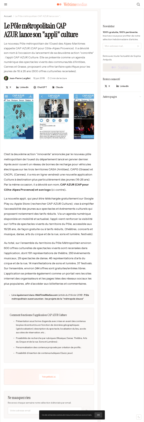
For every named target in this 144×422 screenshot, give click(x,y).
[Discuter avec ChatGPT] (40, 87)
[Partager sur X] (8, 87)
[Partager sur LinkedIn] (22, 87)
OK (98, 415)
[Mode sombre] (138, 416)
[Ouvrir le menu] (6, 4)
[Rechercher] (138, 4)
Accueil (8, 16)
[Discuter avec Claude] (57, 87)
